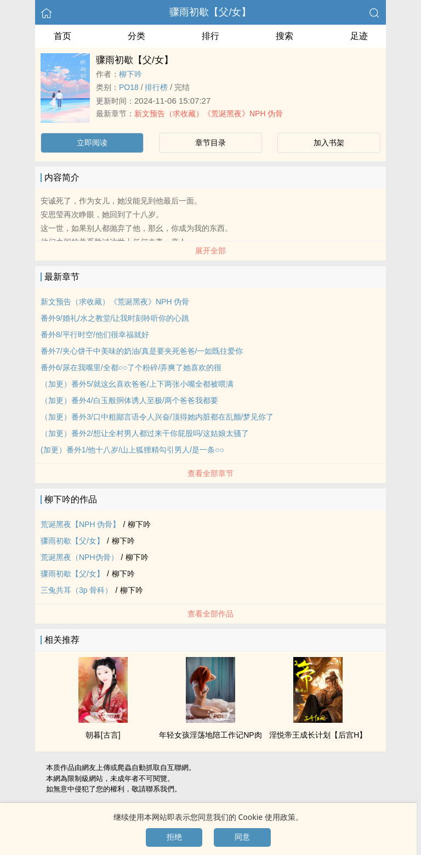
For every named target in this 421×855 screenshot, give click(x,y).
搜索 (284, 36)
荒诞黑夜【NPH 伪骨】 (80, 524)
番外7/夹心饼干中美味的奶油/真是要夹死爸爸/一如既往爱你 (142, 351)
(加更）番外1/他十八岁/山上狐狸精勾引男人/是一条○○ (132, 449)
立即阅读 (92, 142)
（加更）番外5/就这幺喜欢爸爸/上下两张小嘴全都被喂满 (137, 384)
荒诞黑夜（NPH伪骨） (79, 557)
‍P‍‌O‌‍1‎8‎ (129, 87)
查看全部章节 (210, 473)
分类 (136, 36)
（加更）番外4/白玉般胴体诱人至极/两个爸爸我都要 (129, 400)
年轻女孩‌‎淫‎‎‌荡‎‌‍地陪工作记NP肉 (210, 735)
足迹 (359, 36)
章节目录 (210, 142)
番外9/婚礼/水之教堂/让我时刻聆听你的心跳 (115, 318)
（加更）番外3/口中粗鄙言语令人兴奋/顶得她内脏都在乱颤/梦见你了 (157, 416)
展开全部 (210, 250)
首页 (62, 36)
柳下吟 (130, 74)
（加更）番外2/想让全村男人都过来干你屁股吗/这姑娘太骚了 (145, 433)
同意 (242, 837)
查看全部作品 (210, 613)
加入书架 (329, 142)
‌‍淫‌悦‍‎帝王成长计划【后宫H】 (318, 735)
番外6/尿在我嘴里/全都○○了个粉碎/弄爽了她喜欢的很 (131, 367)
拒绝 (174, 837)
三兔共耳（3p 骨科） (76, 590)
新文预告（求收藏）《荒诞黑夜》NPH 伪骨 (208, 113)
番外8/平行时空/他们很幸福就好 (95, 334)
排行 (210, 36)
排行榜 (156, 87)
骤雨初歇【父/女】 (210, 12)
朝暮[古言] (103, 735)
